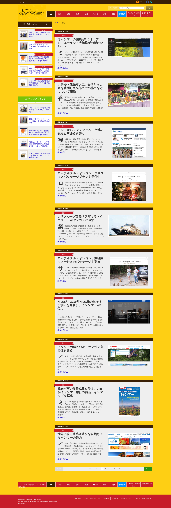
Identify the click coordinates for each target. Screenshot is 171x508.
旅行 (104, 14)
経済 (68, 14)
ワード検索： (113, 8)
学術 (113, 14)
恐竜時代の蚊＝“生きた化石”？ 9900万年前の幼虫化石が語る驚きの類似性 (39, 59)
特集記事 (122, 14)
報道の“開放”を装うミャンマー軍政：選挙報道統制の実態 (39, 47)
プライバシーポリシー (92, 498)
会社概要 (115, 498)
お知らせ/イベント (146, 14)
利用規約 (77, 498)
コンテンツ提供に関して (142, 498)
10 (115, 469)
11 (119, 469)
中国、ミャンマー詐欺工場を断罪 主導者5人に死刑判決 (39, 34)
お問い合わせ (126, 498)
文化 (86, 14)
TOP (56, 23)
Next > (147, 469)
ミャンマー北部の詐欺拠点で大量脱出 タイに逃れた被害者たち (39, 83)
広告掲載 (106, 498)
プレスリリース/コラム (133, 14)
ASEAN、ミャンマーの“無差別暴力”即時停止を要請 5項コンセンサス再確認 (40, 71)
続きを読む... (63, 68)
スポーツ (95, 14)
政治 (59, 14)
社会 (77, 14)
